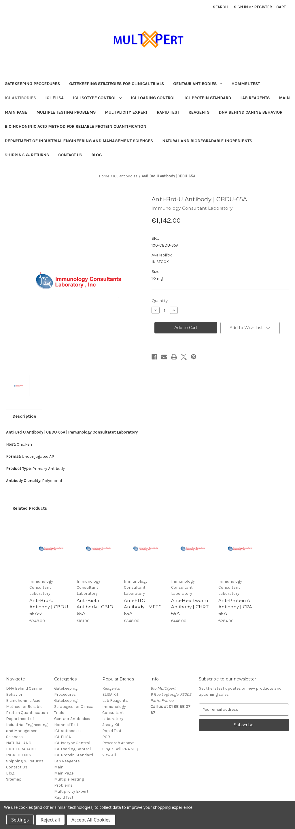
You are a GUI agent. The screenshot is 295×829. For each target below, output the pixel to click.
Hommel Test (245, 83)
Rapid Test (168, 112)
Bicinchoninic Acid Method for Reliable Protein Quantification (75, 126)
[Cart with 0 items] (281, 7)
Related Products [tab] (29, 508)
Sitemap (14, 779)
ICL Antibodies (20, 97)
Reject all (50, 820)
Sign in (241, 7)
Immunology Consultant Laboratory (114, 712)
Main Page (16, 112)
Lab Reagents (255, 97)
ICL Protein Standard (207, 97)
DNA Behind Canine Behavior (250, 112)
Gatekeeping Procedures (32, 83)
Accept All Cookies (91, 820)
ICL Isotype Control (97, 97)
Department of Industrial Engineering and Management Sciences (79, 140)
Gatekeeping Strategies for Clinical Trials (116, 83)
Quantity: (160, 300)
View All (109, 755)
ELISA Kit (110, 694)
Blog (96, 154)
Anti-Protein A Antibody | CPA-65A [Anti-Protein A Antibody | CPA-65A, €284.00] (236, 607)
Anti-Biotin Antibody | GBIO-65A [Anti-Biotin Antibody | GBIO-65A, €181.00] (96, 607)
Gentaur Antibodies (197, 83)
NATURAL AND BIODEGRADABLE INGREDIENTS (207, 140)
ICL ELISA (54, 97)
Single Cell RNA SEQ (120, 749)
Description (24, 416)
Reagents (198, 112)
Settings (20, 820)
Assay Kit (111, 724)
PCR (106, 736)
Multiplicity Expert (126, 112)
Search (220, 7)
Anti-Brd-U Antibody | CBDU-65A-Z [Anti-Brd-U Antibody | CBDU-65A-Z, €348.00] (49, 607)
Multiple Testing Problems (66, 112)
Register (263, 7)
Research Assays (118, 742)
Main (284, 97)
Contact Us (70, 154)
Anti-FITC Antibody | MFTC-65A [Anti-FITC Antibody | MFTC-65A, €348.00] (143, 607)
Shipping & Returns (27, 154)
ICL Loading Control (153, 97)
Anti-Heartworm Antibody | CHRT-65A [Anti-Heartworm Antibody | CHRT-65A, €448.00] (190, 607)
